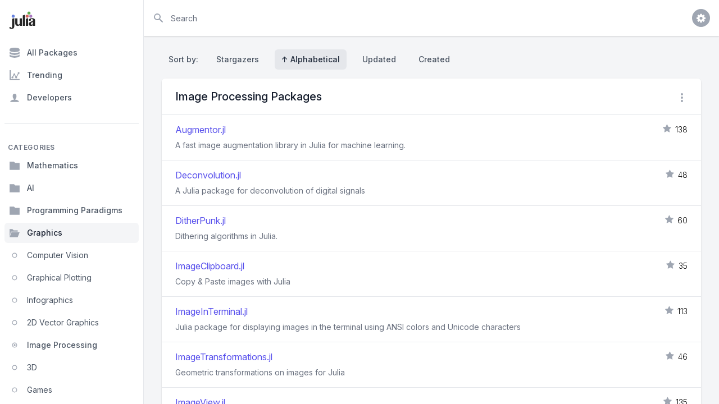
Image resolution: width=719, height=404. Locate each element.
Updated (379, 59)
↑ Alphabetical (310, 59)
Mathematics (43, 165)
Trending (35, 75)
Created (434, 59)
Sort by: (186, 59)
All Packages (43, 52)
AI (21, 188)
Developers (40, 97)
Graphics (35, 232)
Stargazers (237, 59)
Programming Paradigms (65, 210)
